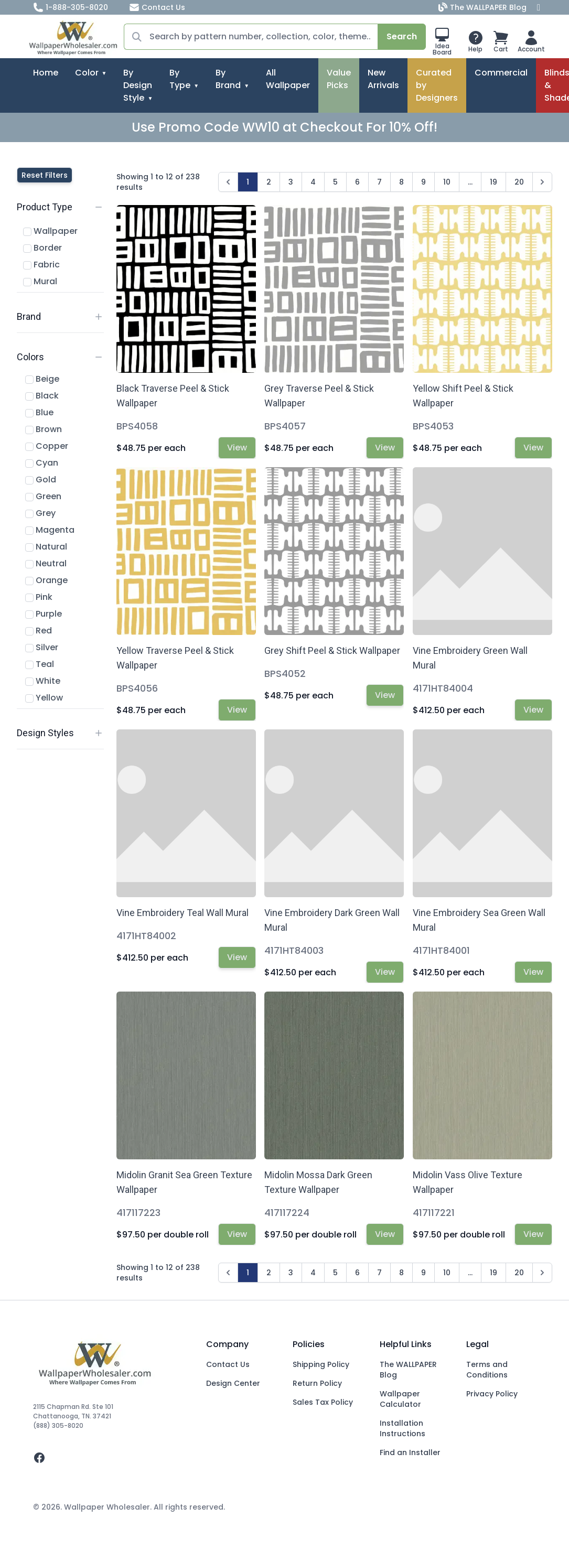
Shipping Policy (321, 1364)
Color (87, 73)
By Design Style (137, 85)
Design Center (233, 1383)
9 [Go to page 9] (423, 182)
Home (45, 73)
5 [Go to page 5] (335, 182)
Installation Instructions (402, 1428)
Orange (46, 580)
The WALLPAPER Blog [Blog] (483, 7)
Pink (38, 597)
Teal (39, 664)
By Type (179, 79)
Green (43, 496)
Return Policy (317, 1383)
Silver (41, 647)
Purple (43, 614)
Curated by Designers (437, 85)
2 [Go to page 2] (268, 182)
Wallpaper (50, 231)
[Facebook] (538, 7)
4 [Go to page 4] (313, 182)
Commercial (501, 73)
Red (38, 631)
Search (402, 36)
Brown (43, 429)
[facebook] (111, 1457)
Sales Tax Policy (323, 1402)
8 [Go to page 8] (401, 182)
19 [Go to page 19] (493, 182)
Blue (39, 412)
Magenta (49, 530)
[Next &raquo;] (542, 182)
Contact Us (157, 7)
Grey (40, 513)
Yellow (44, 698)
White (42, 681)
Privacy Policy (492, 1393)
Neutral (46, 563)
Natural (46, 547)
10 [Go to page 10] (446, 182)
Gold (40, 479)
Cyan (41, 463)
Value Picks (339, 79)
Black (42, 396)
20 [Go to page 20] (519, 182)
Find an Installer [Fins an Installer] (410, 1452)
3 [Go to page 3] (290, 182)
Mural (40, 281)
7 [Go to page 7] (379, 182)
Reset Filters (45, 175)
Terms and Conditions (487, 1369)
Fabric (41, 265)
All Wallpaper (288, 79)
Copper (46, 446)
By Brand (228, 79)
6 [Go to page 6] (357, 182)
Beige (42, 379)
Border (42, 248)
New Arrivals (383, 79)
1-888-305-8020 (70, 7)
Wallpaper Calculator (400, 1398)
